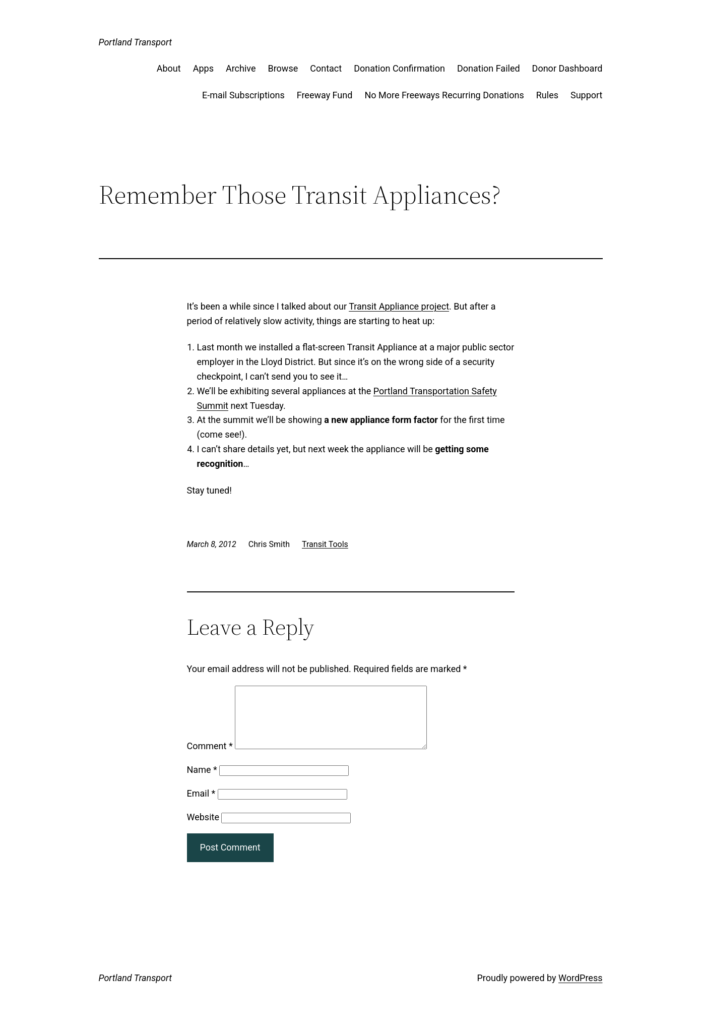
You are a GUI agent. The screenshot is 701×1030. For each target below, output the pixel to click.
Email (201, 805)
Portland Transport (135, 42)
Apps (203, 68)
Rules (547, 95)
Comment (210, 758)
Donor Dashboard (567, 68)
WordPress (580, 990)
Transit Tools (325, 544)
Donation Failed (488, 68)
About (169, 68)
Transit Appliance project (399, 306)
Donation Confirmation (399, 68)
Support (586, 95)
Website (203, 829)
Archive (241, 68)
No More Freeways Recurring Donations (444, 95)
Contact (326, 68)
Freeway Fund (325, 95)
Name (202, 781)
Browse (283, 68)
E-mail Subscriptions (243, 95)
